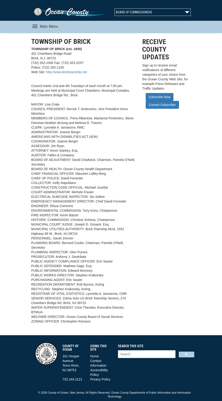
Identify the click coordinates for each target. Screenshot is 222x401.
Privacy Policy (100, 379)
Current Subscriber (162, 105)
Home (94, 356)
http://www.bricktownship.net (66, 72)
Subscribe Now (159, 97)
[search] (146, 354)
